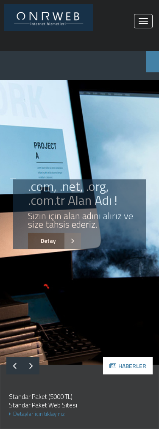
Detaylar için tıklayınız (37, 414)
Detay (55, 241)
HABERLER (127, 365)
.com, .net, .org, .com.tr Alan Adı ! (72, 193)
